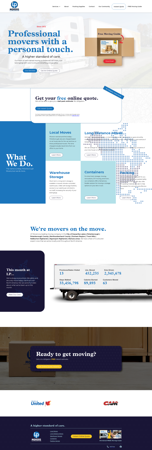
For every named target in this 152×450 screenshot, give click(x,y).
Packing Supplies (79, 6)
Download (110, 61)
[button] (56, 6)
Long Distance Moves (56, 434)
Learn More (56, 155)
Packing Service (55, 441)
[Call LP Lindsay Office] (111, 447)
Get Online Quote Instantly (49, 366)
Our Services (30, 71)
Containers (53, 438)
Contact (92, 6)
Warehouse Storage (56, 436)
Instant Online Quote (81, 436)
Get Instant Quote (44, 108)
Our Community (104, 6)
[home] (14, 6)
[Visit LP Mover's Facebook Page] (121, 447)
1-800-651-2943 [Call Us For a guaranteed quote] (75, 115)
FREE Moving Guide (135, 6)
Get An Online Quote (49, 71)
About (66, 6)
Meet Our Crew (15, 295)
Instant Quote (119, 6)
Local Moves (54, 431)
